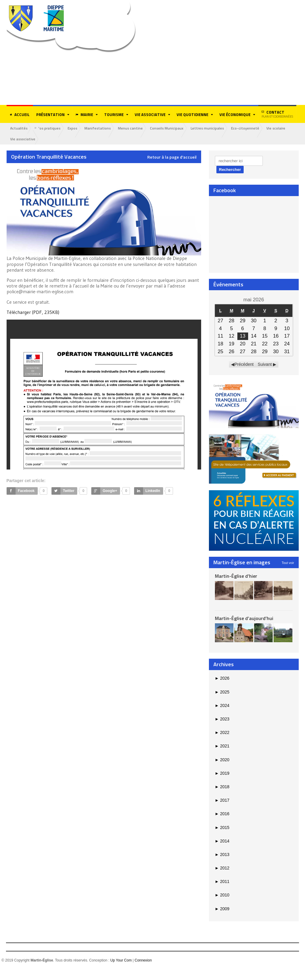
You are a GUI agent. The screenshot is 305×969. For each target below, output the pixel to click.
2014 (222, 841)
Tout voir (288, 563)
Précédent (244, 364)
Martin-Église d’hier (236, 576)
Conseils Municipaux (166, 128)
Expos (72, 128)
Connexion (143, 960)
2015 (222, 827)
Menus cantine (130, 128)
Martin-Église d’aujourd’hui (244, 618)
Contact (277, 114)
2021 (222, 746)
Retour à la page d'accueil (172, 157)
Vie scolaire (275, 128)
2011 (222, 881)
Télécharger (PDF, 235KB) (33, 312)
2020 (222, 759)
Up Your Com (121, 960)
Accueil (20, 114)
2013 (222, 854)
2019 (222, 773)
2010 (222, 895)
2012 (222, 868)
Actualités (19, 128)
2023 (222, 719)
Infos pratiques (47, 128)
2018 (222, 786)
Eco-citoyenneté (245, 128)
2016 (222, 813)
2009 (222, 908)
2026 (222, 678)
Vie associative (22, 139)
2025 (222, 692)
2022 (222, 732)
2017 (222, 800)
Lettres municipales (207, 128)
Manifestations (97, 128)
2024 (222, 705)
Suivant (265, 364)
